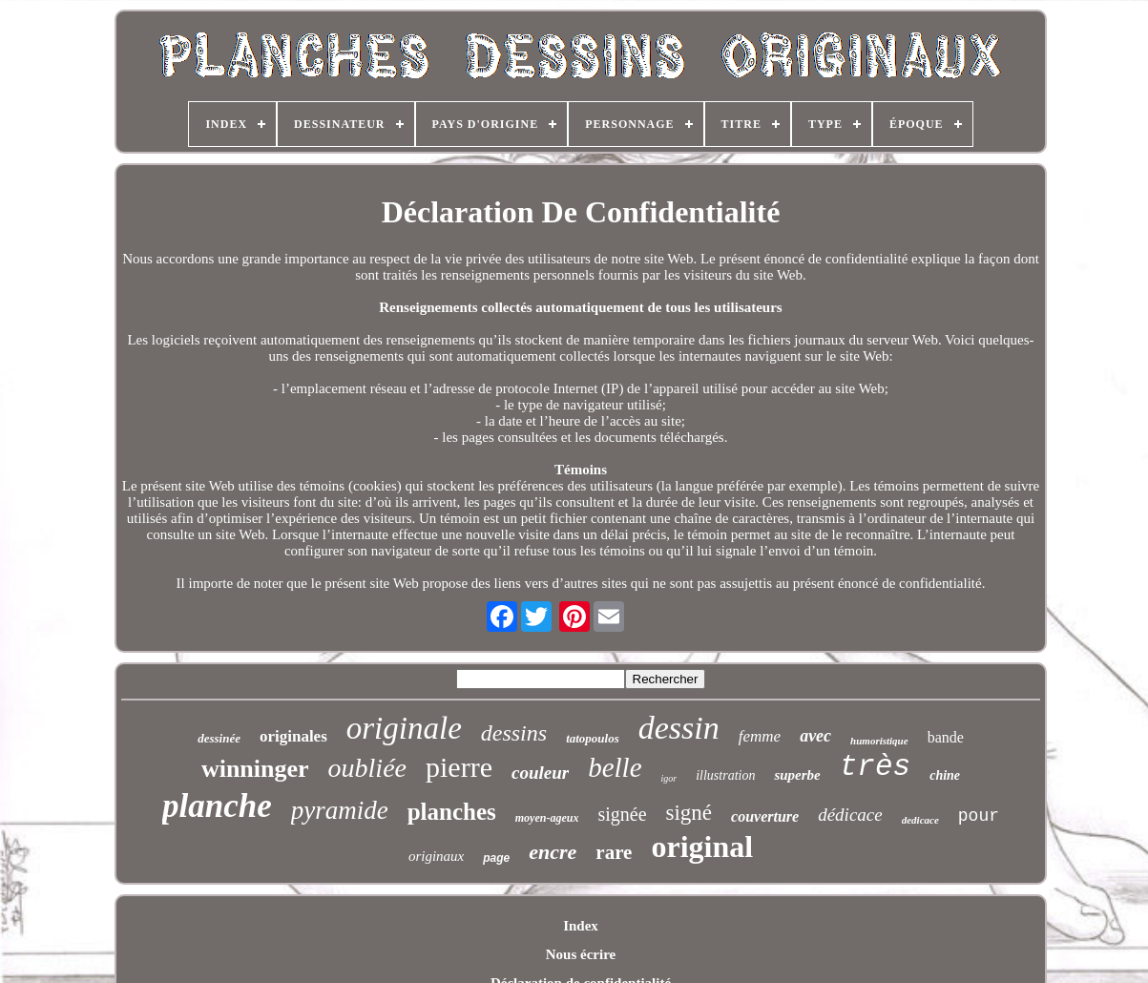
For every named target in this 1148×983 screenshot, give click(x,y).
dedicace (920, 820)
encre (552, 852)
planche (217, 806)
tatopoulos (592, 738)
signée (621, 814)
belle (614, 767)
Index (580, 925)
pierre (459, 767)
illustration (725, 775)
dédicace (850, 815)
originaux (436, 856)
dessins (514, 733)
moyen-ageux (547, 818)
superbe (797, 775)
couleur (540, 773)
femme (760, 736)
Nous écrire (581, 954)
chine (944, 775)
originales (293, 736)
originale (404, 728)
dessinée (219, 738)
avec (815, 735)
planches (451, 812)
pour (978, 816)
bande (946, 737)
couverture (765, 816)
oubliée (367, 768)
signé (689, 813)
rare (613, 852)
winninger (255, 769)
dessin (679, 727)
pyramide (339, 810)
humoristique (879, 740)
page (496, 858)
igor (669, 778)
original (702, 846)
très (875, 767)
